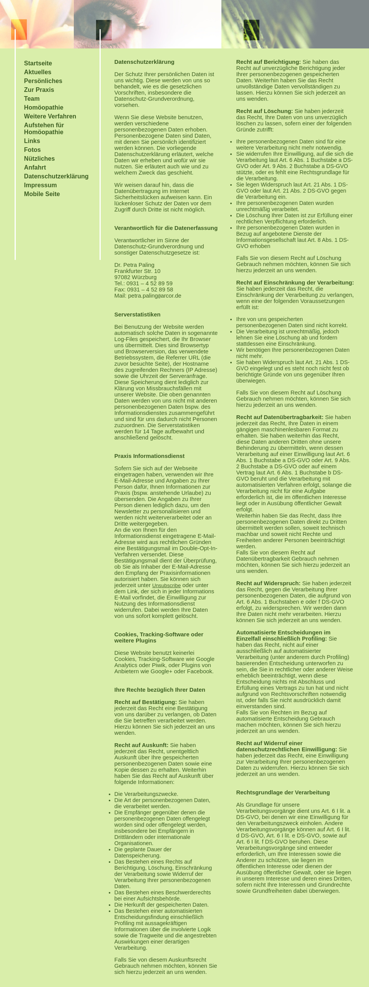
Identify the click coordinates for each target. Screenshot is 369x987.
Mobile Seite (42, 194)
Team (32, 98)
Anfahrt (35, 167)
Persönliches (43, 81)
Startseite (38, 63)
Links (32, 141)
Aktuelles (38, 72)
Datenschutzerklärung (56, 176)
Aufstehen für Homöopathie (44, 128)
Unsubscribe (166, 585)
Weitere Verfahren (50, 116)
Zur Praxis (39, 90)
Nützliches (39, 158)
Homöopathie (43, 107)
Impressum (40, 185)
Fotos (32, 149)
